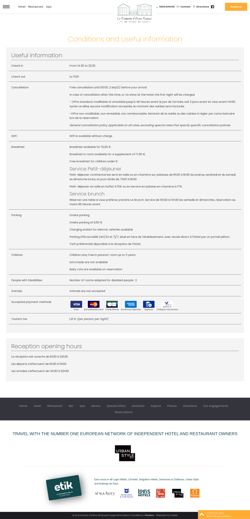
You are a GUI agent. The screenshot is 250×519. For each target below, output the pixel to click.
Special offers (116, 406)
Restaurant (35, 7)
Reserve (236, 7)
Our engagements (215, 406)
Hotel (21, 7)
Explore (156, 406)
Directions (190, 406)
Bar (71, 406)
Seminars (138, 406)
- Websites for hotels (161, 515)
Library (96, 406)
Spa (48, 7)
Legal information (120, 515)
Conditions (137, 515)
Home (23, 406)
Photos (172, 406)
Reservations (123, 412)
